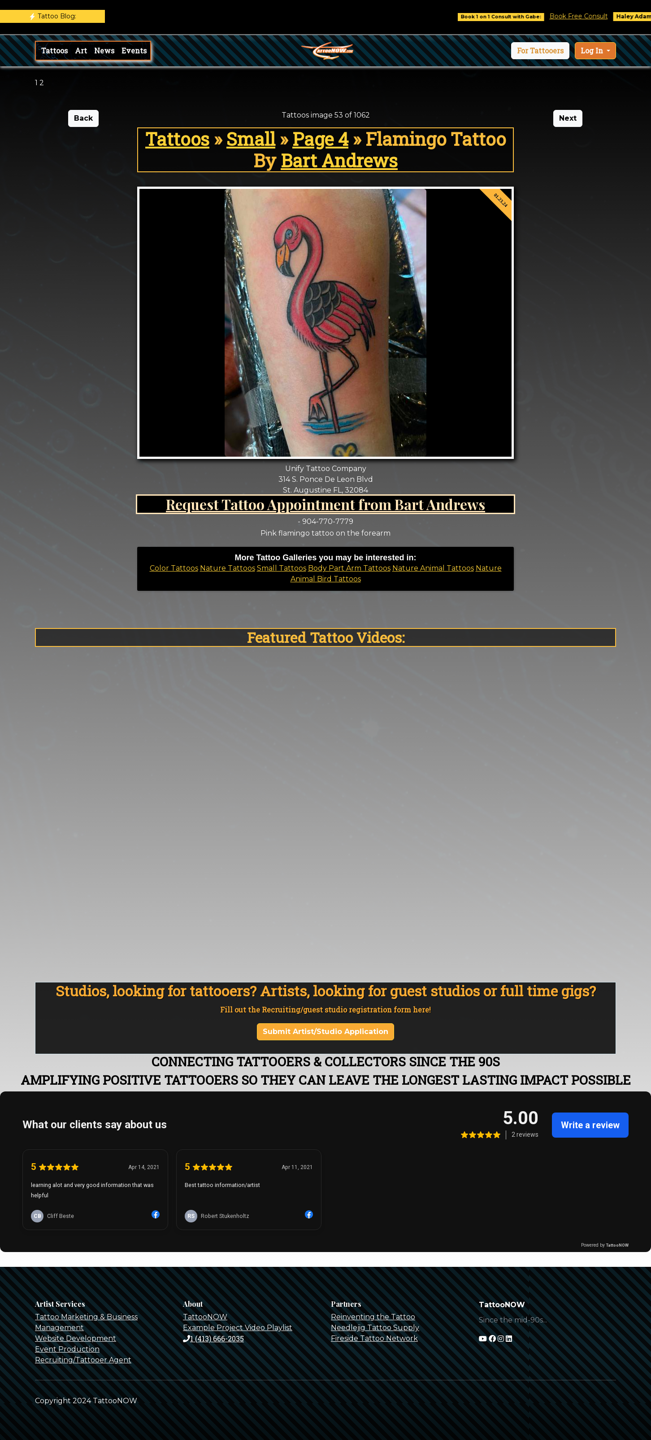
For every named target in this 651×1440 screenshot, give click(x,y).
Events (134, 50)
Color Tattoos (174, 568)
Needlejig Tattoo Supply (375, 1327)
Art (81, 50)
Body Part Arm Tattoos (349, 568)
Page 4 (320, 139)
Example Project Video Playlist (237, 1327)
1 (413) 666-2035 (213, 1338)
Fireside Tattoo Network (374, 1338)
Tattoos (54, 50)
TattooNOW (205, 1317)
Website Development (75, 1338)
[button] (540, 50)
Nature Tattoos (227, 568)
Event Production (67, 1349)
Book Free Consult (589, 16)
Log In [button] (593, 50)
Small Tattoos (281, 568)
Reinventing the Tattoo (373, 1317)
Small (250, 139)
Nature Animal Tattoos (433, 568)
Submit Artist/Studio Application (325, 1031)
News (104, 50)
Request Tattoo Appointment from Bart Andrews (325, 504)
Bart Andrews (339, 160)
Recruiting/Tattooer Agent (83, 1360)
